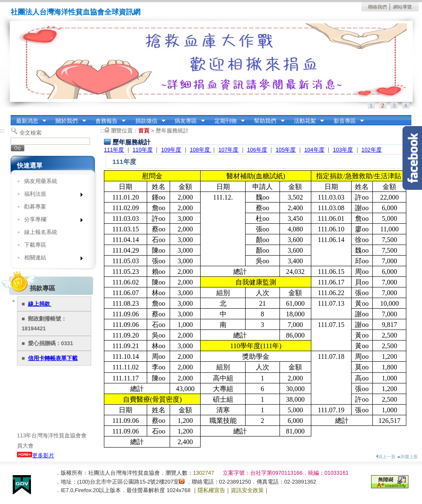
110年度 (142, 149)
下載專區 (35, 245)
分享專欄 (51, 221)
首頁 (143, 130)
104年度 (314, 149)
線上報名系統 (40, 232)
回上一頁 (385, 456)
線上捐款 (40, 304)
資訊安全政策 (247, 490)
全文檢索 (31, 133)
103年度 (343, 149)
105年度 (286, 149)
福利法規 (51, 195)
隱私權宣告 (211, 490)
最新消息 (28, 121)
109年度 (171, 149)
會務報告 (108, 121)
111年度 (114, 149)
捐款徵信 (147, 121)
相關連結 (51, 259)
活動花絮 (306, 121)
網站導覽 (402, 6)
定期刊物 (227, 121)
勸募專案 (35, 206)
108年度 (200, 149)
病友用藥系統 (40, 181)
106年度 (257, 149)
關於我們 (68, 121)
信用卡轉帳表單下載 (53, 358)
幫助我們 (267, 121)
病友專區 (187, 121)
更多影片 (35, 455)
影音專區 (346, 121)
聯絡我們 (377, 6)
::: (13, 118)
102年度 (371, 149)
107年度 (228, 149)
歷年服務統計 (172, 130)
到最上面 (407, 456)
